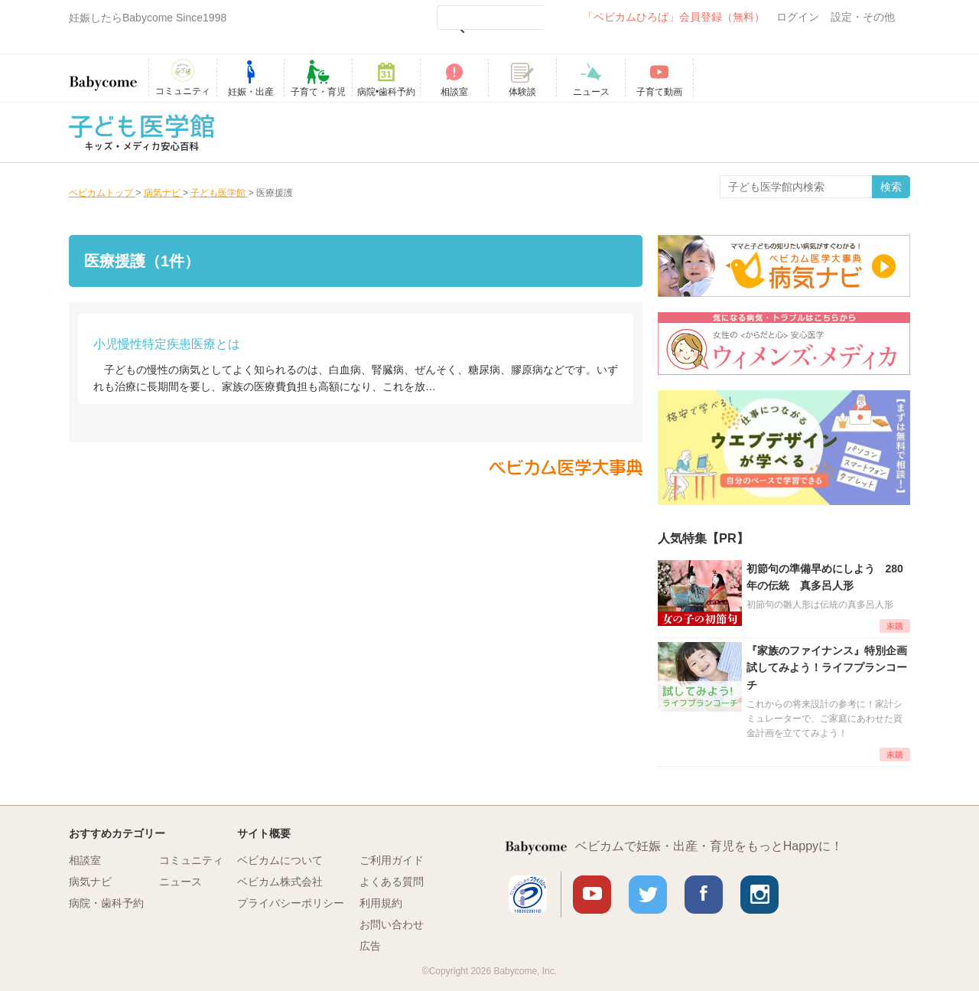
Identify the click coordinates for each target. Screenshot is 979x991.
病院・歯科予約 (106, 903)
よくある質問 (391, 881)
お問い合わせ (391, 924)
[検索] (490, 17)
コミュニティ (191, 860)
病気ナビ (90, 881)
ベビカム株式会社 (280, 881)
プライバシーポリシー (290, 903)
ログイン (797, 17)
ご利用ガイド (391, 860)
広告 (370, 946)
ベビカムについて (280, 860)
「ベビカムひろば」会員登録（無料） (674, 17)
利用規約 (380, 903)
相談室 (85, 860)
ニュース (180, 881)
